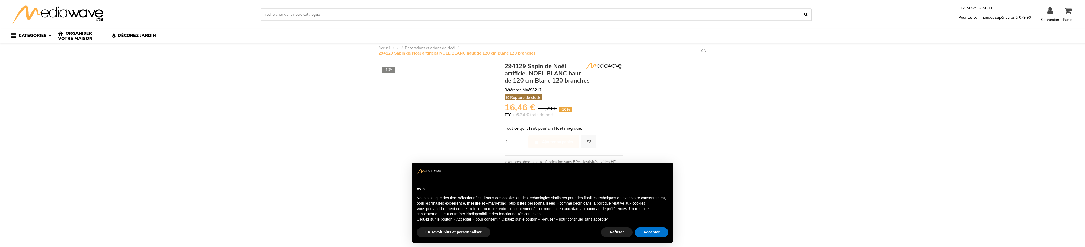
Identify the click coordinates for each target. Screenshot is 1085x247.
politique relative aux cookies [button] (621, 203)
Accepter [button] (651, 232)
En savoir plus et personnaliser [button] (453, 232)
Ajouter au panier (553, 141)
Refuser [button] (617, 232)
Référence (513, 90)
